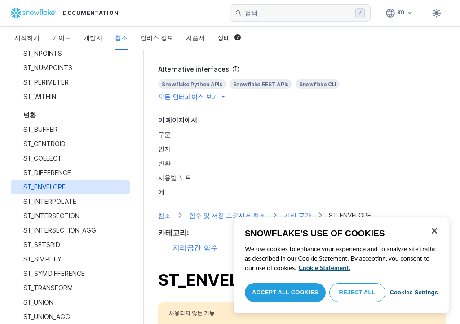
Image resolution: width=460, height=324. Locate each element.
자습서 (195, 37)
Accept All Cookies (285, 292)
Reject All (357, 292)
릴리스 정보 (156, 37)
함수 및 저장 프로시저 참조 (227, 215)
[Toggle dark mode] (437, 13)
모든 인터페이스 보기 (192, 96)
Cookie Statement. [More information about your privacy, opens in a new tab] (324, 267)
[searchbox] (298, 13)
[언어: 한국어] (399, 13)
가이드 (61, 37)
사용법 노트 (174, 177)
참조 (121, 37)
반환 (164, 163)
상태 (229, 37)
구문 (164, 134)
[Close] (434, 231)
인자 (164, 149)
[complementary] (302, 83)
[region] (341, 265)
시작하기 (27, 37)
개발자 (93, 37)
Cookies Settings (413, 292)
